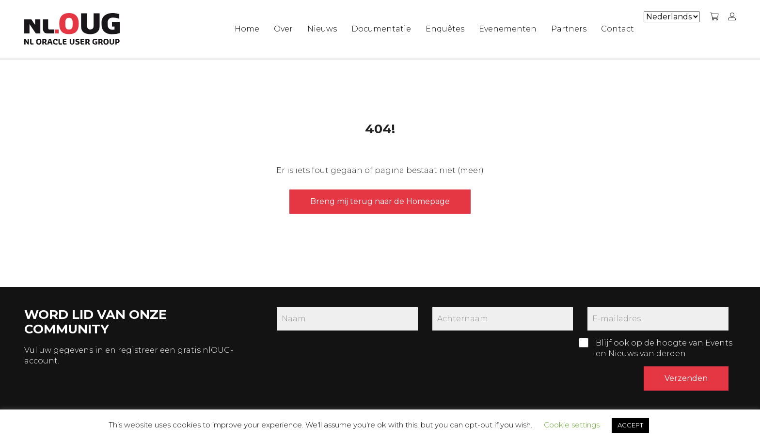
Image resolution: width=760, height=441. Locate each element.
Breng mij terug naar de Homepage (380, 201)
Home (247, 28)
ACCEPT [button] (630, 425)
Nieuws (322, 28)
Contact (617, 28)
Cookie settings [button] (572, 424)
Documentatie (381, 28)
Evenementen (508, 28)
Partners (568, 28)
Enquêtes (445, 28)
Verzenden (686, 378)
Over (283, 28)
